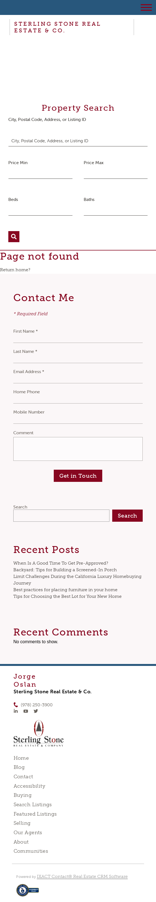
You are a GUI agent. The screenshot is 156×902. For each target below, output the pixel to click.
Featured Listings (35, 814)
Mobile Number (29, 412)
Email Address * (28, 371)
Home (21, 758)
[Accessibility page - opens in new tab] (27, 893)
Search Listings (33, 805)
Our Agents (28, 832)
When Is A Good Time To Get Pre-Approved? (60, 563)
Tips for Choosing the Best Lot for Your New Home (67, 596)
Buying (23, 795)
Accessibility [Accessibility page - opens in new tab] (29, 786)
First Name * (25, 331)
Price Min (17, 162)
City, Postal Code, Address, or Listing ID (47, 119)
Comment (23, 432)
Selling (22, 823)
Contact (23, 777)
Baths (89, 199)
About (21, 842)
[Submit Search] (13, 236)
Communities (31, 851)
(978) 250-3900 (37, 704)
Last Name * (25, 351)
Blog (19, 767)
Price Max (94, 162)
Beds (13, 199)
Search (20, 507)
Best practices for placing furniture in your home (65, 589)
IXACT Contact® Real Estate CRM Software (82, 876)
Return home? (15, 269)
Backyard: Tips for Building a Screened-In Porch (65, 569)
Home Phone (26, 391)
